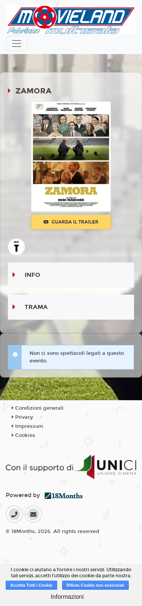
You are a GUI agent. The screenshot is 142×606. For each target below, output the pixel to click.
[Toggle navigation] (16, 43)
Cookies (23, 435)
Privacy (22, 417)
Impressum (27, 426)
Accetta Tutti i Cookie (31, 585)
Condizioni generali (38, 408)
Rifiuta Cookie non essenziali (95, 585)
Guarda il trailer (71, 222)
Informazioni (67, 597)
